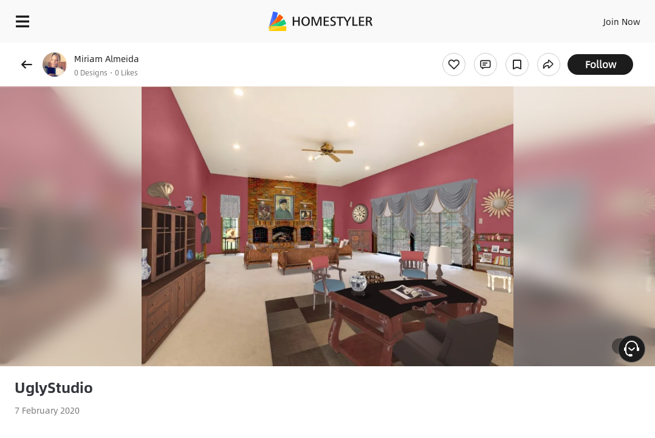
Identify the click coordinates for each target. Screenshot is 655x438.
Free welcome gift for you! (466, 49)
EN (573, 18)
